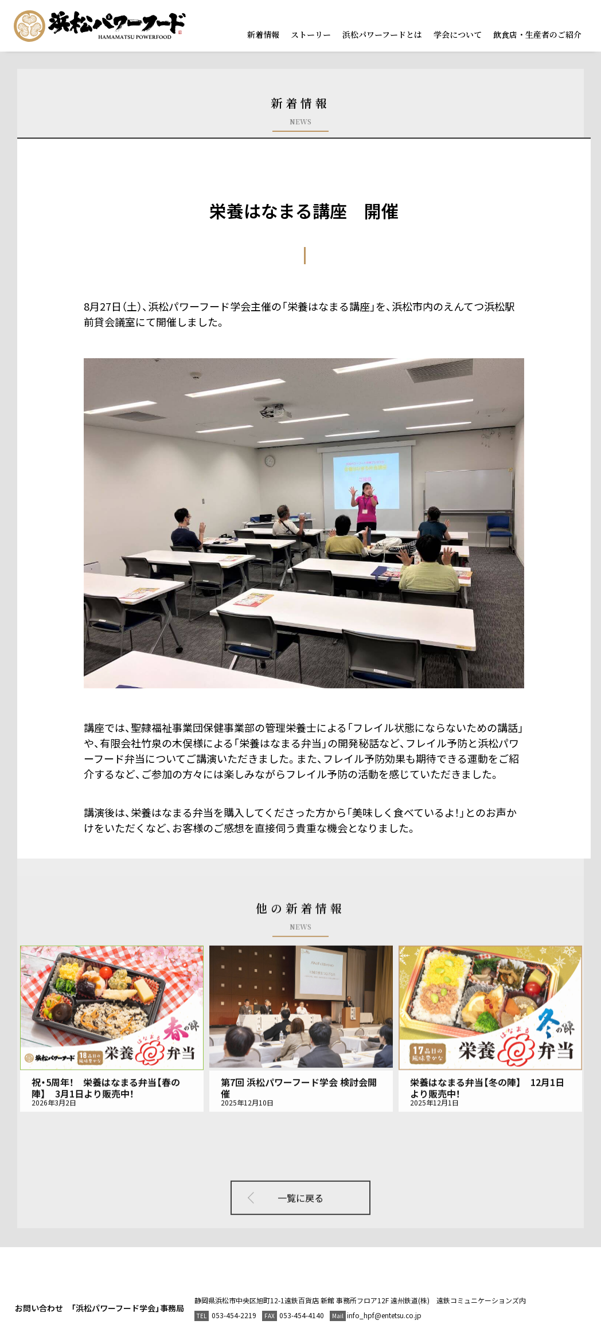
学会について (458, 34)
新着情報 (263, 34)
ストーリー (311, 34)
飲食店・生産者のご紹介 (537, 34)
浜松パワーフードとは (382, 34)
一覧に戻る (300, 1183)
